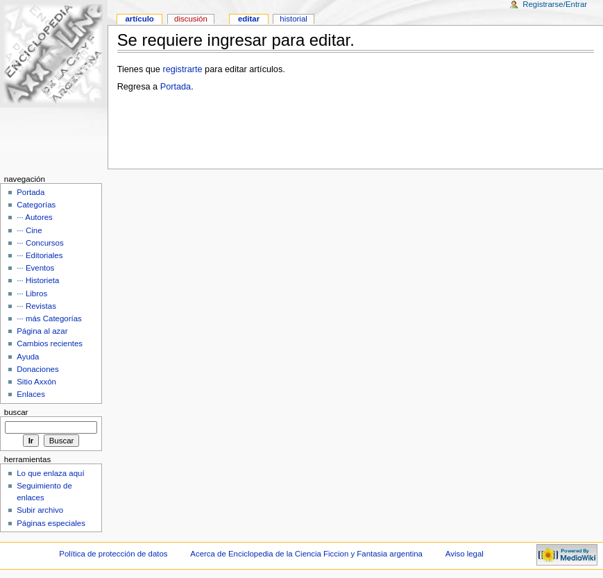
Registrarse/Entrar (555, 4)
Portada (175, 87)
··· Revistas (36, 306)
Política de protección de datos (113, 554)
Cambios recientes (50, 343)
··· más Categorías (49, 318)
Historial (293, 19)
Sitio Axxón (36, 381)
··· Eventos (35, 268)
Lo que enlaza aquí (50, 473)
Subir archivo (40, 510)
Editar (249, 19)
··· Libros (32, 293)
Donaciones (38, 369)
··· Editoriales (39, 255)
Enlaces (31, 394)
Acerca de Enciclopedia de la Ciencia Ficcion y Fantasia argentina (306, 554)
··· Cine (29, 230)
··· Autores (35, 217)
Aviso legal (464, 554)
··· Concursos (40, 243)
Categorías (36, 205)
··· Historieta (38, 280)
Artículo (139, 19)
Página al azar (42, 331)
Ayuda (28, 356)
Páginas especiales (51, 523)
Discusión (190, 19)
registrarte (182, 69)
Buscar (16, 412)
